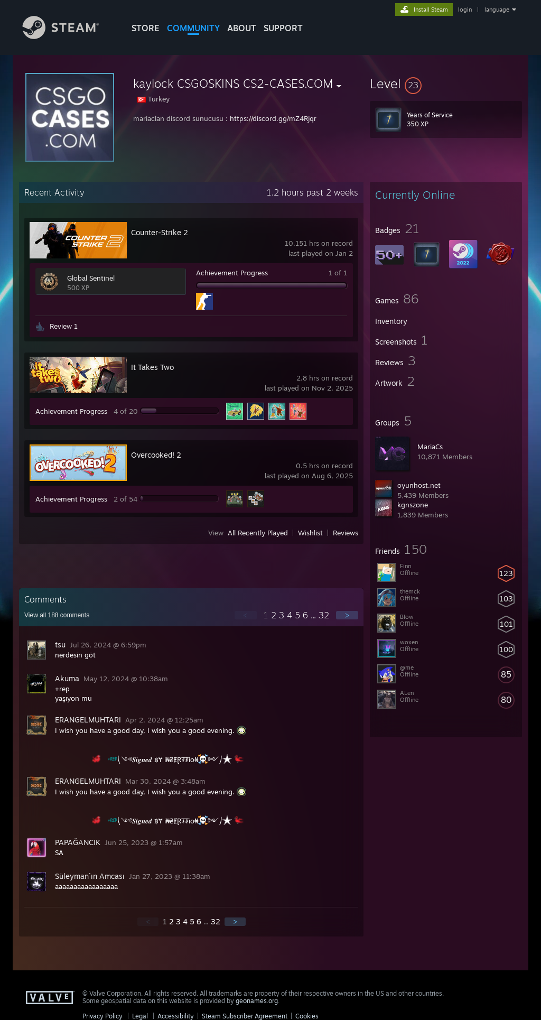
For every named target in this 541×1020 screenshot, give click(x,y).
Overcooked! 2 (156, 454)
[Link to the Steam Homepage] (68, 36)
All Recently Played (258, 532)
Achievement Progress (232, 272)
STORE (146, 28)
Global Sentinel (91, 278)
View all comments (56, 615)
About (241, 28)
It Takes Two (152, 367)
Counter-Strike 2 (159, 232)
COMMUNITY (193, 28)
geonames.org (257, 1001)
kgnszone (412, 504)
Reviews (345, 532)
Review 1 (64, 326)
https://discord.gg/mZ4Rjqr (273, 118)
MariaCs (430, 446)
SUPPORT (283, 28)
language (496, 9)
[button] (446, 83)
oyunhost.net (419, 485)
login (465, 9)
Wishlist (310, 532)
